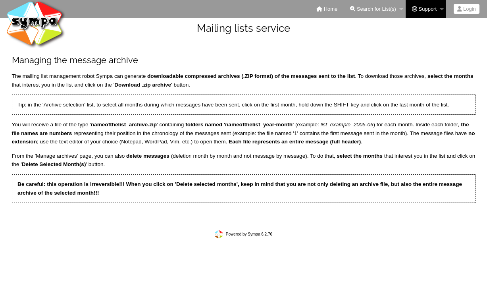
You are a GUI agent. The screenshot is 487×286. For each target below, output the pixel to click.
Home (326, 9)
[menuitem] (327, 9)
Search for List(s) (373, 9)
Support (424, 9)
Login (466, 9)
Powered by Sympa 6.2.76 (249, 234)
